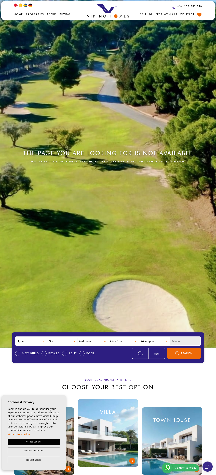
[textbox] (31, 341)
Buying (65, 14)
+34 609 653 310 (186, 6)
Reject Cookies (33, 459)
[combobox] (31, 341)
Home (18, 14)
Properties (34, 14)
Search (184, 353)
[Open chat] (207, 467)
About (52, 14)
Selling (146, 14)
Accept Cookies (34, 441)
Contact (187, 14)
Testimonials (166, 14)
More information (19, 434)
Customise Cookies (33, 450)
